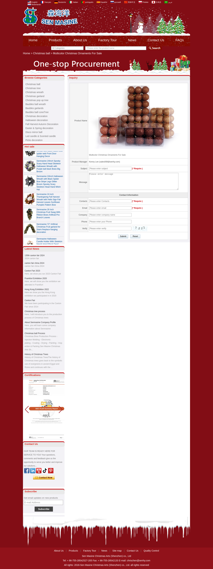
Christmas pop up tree (36, 100)
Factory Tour (107, 40)
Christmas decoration (36, 116)
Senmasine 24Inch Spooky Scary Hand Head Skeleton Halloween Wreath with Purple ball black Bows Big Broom (49, 167)
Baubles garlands (34, 108)
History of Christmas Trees (36, 354)
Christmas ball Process (35, 333)
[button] (60, 409)
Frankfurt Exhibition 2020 (36, 278)
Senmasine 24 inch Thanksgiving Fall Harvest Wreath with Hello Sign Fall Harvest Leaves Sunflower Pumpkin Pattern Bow (49, 200)
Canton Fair (30, 300)
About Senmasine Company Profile (40, 322)
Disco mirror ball (33, 132)
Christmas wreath (34, 92)
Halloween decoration (36, 120)
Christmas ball (41, 53)
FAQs (179, 40)
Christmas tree (33, 88)
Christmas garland (34, 96)
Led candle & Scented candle (40, 136)
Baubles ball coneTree (37, 112)
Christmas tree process (35, 311)
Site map (117, 550)
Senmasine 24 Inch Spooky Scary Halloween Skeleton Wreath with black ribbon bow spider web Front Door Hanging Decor (50, 151)
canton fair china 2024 (34, 263)
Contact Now (44, 477)
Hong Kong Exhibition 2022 (37, 289)
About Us (80, 40)
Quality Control (151, 550)
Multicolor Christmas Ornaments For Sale (107, 155)
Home (33, 40)
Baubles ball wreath (35, 104)
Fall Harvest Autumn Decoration (41, 124)
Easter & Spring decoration (39, 128)
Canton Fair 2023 (32, 271)
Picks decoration (34, 140)
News (132, 40)
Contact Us (156, 40)
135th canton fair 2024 (34, 255)
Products (55, 40)
